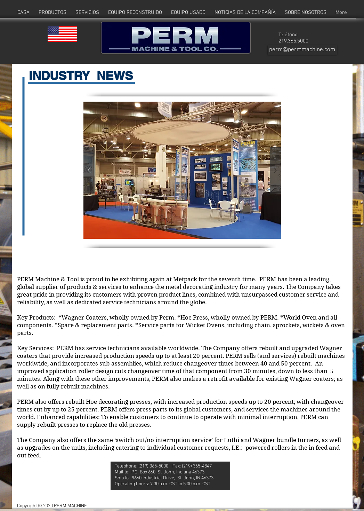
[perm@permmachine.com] (302, 50)
